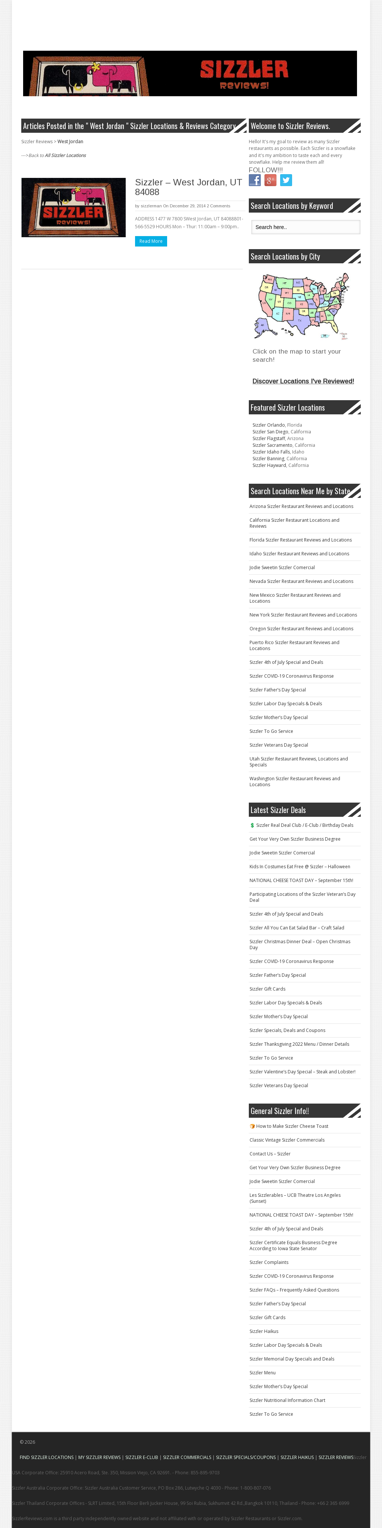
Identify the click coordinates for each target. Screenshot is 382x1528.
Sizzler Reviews (37, 141)
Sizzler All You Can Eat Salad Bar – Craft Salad (297, 928)
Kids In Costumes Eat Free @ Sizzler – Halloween (300, 866)
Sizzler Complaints (269, 1262)
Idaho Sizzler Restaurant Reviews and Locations (299, 553)
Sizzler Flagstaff (269, 438)
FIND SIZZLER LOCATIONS (46, 1457)
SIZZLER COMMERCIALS (187, 1457)
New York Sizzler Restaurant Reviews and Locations (303, 615)
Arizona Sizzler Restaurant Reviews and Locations (301, 506)
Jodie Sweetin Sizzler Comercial (282, 567)
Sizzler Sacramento (272, 445)
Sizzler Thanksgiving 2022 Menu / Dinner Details (299, 1044)
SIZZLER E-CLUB (141, 1457)
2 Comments (218, 206)
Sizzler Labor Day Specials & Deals (286, 703)
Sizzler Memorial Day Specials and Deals (292, 1359)
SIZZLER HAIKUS (297, 1457)
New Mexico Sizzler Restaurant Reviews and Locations (295, 598)
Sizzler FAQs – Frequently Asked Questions (294, 1290)
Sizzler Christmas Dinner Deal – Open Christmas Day (300, 944)
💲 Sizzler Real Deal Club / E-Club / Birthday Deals (301, 825)
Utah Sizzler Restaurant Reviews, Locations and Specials (299, 762)
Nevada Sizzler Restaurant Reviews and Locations (301, 581)
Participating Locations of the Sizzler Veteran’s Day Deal (303, 897)
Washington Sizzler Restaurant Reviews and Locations (295, 781)
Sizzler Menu (263, 1372)
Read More (151, 241)
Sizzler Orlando (269, 425)
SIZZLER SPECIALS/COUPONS (246, 1457)
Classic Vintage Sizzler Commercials (287, 1140)
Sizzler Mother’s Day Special (279, 717)
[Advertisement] (148, 17)
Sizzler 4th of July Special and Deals (286, 662)
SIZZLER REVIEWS (336, 1457)
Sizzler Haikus (264, 1331)
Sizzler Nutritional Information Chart (287, 1400)
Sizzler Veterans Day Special (279, 745)
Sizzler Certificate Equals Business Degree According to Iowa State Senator (293, 1245)
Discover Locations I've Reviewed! (303, 381)
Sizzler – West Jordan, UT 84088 (188, 187)
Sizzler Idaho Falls (271, 452)
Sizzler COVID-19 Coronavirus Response (292, 676)
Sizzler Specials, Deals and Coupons (287, 1030)
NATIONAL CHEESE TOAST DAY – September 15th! (301, 880)
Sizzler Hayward (269, 465)
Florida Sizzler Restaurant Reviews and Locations (301, 540)
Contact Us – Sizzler (270, 1154)
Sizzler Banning (268, 458)
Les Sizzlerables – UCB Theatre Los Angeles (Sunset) (295, 1198)
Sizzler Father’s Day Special (278, 690)
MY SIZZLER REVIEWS (99, 1457)
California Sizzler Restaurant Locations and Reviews (294, 523)
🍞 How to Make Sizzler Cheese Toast (289, 1126)
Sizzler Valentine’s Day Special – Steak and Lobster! (303, 1072)
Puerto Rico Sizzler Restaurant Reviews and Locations (294, 645)
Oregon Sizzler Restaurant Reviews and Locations (301, 628)
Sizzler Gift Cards (267, 989)
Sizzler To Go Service (271, 731)
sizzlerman (151, 206)
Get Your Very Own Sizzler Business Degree (295, 839)
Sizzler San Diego (270, 432)
